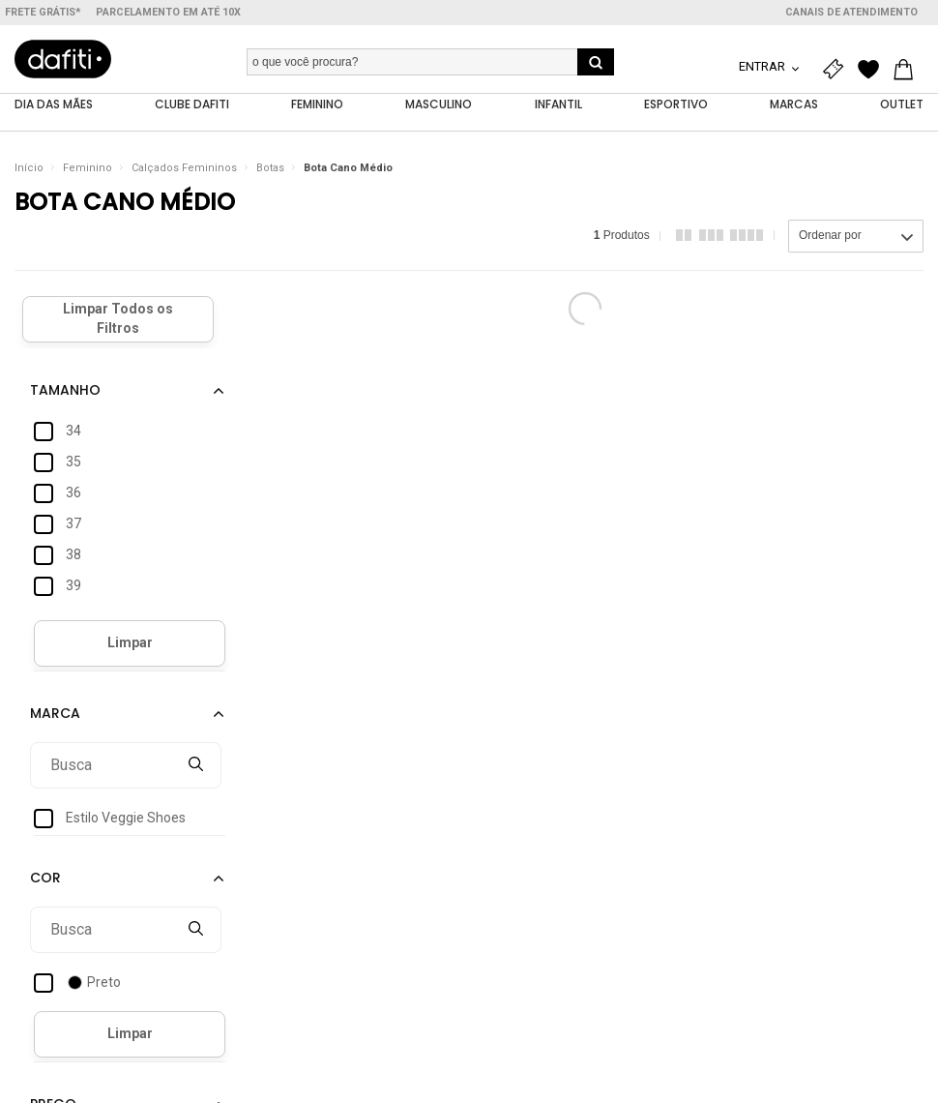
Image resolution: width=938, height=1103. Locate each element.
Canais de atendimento (851, 12)
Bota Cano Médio (348, 169)
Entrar (763, 66)
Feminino (87, 169)
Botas (270, 169)
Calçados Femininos (184, 169)
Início (29, 169)
